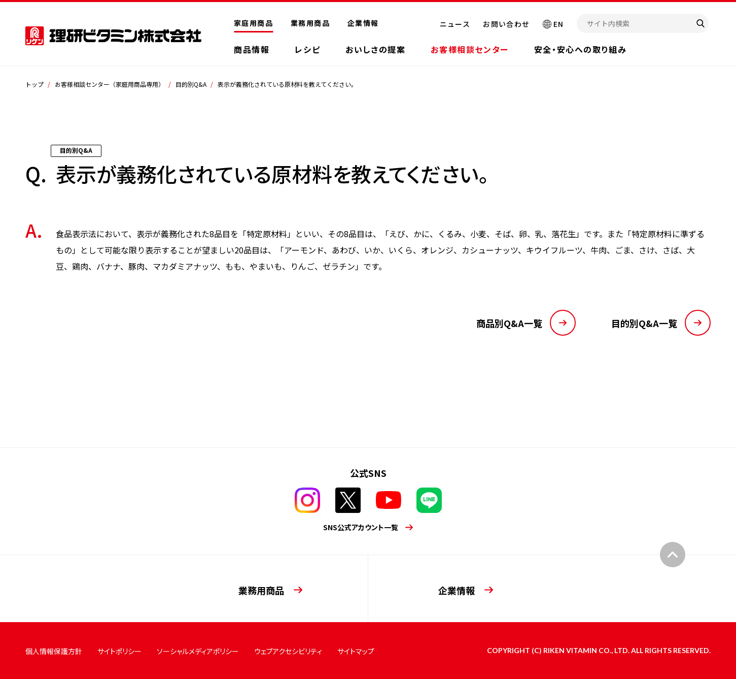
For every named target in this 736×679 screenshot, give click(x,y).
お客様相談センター (469, 49)
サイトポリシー (119, 651)
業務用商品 (310, 23)
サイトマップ (355, 651)
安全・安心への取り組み (580, 49)
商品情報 (251, 49)
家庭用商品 (253, 23)
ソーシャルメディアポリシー (198, 651)
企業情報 (363, 23)
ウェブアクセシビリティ (288, 651)
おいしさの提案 (375, 49)
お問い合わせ (506, 24)
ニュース (455, 24)
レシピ (307, 49)
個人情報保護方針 (53, 651)
